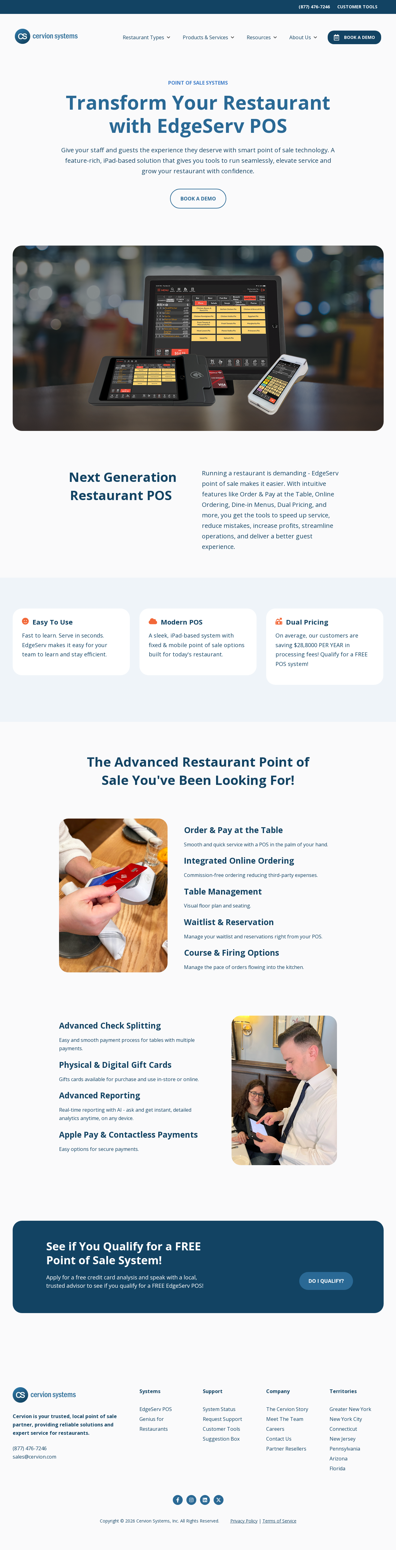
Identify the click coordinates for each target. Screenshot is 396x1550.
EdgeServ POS (155, 1409)
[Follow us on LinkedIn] (205, 1500)
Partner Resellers (286, 1448)
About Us (300, 37)
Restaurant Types (143, 37)
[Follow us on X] (219, 1500)
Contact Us (279, 1438)
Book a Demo (354, 37)
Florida (337, 1468)
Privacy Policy (244, 1521)
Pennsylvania (345, 1448)
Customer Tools (221, 1429)
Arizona (338, 1458)
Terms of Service (279, 1521)
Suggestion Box (221, 1438)
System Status (219, 1409)
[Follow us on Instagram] (191, 1500)
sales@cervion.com (34, 1456)
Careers (275, 1429)
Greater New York (350, 1409)
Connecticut (343, 1429)
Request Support (222, 1419)
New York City (346, 1419)
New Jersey (343, 1438)
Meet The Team (284, 1419)
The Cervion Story (287, 1409)
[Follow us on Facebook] (178, 1500)
